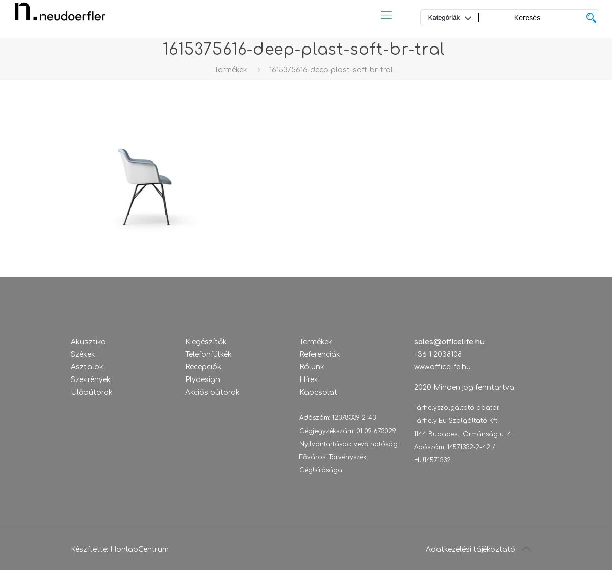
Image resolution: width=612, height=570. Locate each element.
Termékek (230, 70)
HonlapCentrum (139, 549)
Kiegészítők (206, 342)
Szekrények (91, 380)
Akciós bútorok (212, 392)
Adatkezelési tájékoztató (470, 549)
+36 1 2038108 (438, 354)
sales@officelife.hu (449, 342)
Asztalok (87, 367)
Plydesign (202, 380)
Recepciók (203, 367)
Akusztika (88, 342)
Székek (83, 354)
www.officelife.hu (442, 367)
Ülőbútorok (92, 392)
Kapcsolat (318, 392)
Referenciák (319, 354)
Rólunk (311, 367)
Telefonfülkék (208, 354)
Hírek (308, 380)
